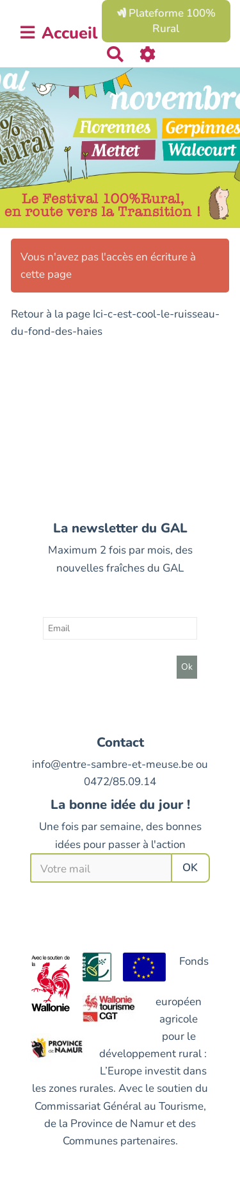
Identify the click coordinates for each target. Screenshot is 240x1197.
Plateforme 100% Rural (166, 21)
